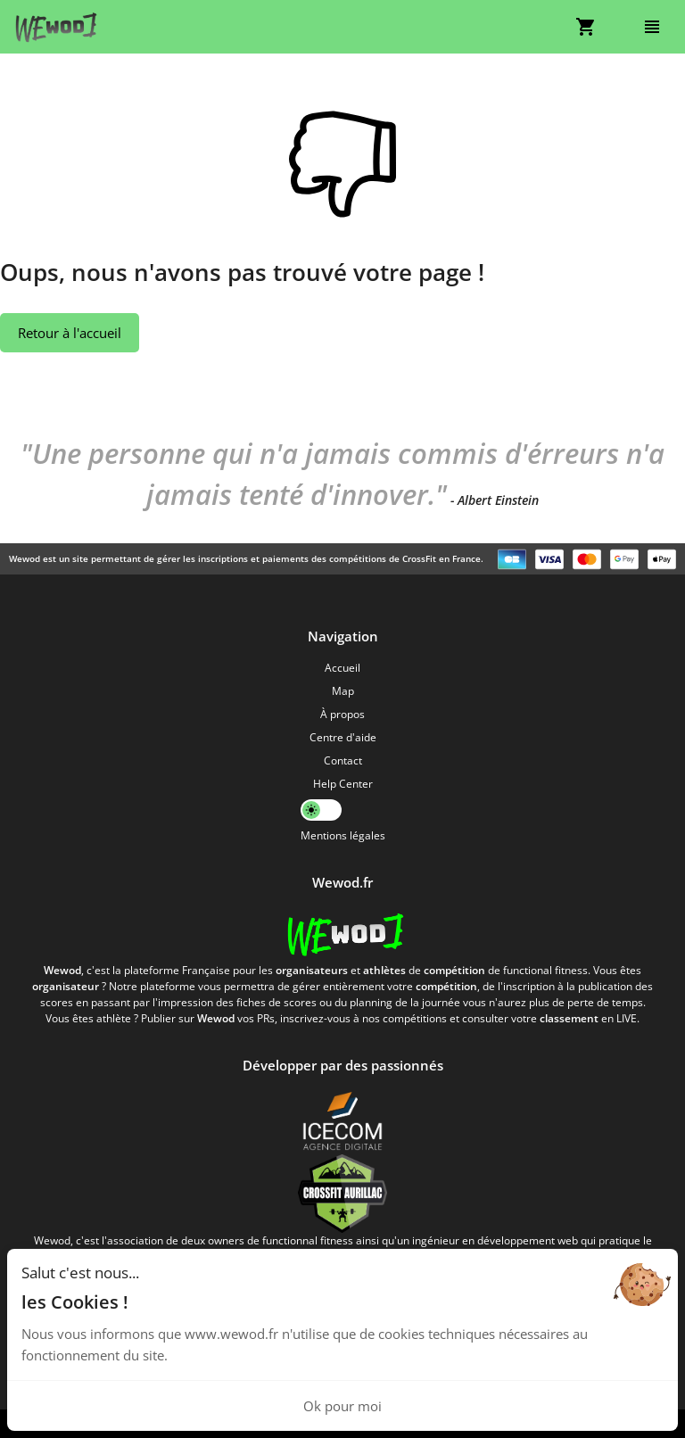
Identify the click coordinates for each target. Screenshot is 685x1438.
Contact (343, 760)
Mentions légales (343, 835)
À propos (342, 714)
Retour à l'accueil (69, 333)
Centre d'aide (342, 737)
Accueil (342, 667)
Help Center (343, 783)
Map (343, 690)
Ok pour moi (342, 1406)
